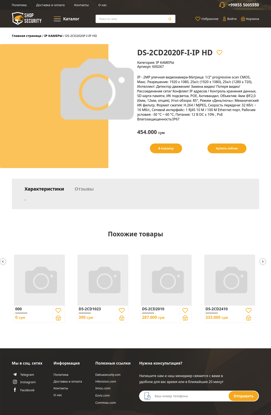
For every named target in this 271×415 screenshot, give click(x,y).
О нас (102, 5)
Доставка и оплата (50, 5)
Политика (19, 5)
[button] (263, 262)
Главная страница (26, 35)
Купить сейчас (227, 148)
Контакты (81, 5)
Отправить (243, 396)
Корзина (250, 19)
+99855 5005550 (243, 5)
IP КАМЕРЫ (53, 35)
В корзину (166, 148)
